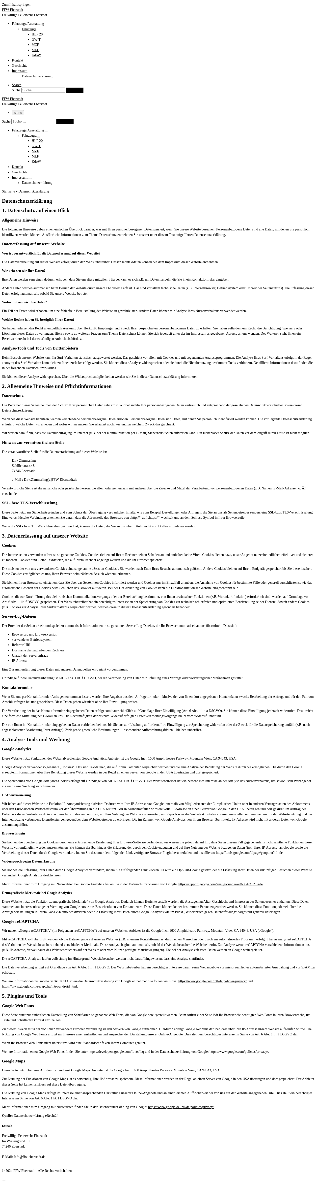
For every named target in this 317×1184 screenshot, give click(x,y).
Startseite (8, 191)
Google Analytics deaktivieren (39, 875)
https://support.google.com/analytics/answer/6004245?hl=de (220, 884)
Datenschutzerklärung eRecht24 (36, 1116)
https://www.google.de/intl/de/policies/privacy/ (181, 1107)
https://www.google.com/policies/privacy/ (239, 1052)
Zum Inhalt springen (16, 4)
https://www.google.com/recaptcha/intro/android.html (39, 986)
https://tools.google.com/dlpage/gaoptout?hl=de (249, 853)
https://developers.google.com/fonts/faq (116, 1052)
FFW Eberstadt (23, 1171)
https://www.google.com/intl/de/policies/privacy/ (212, 981)
